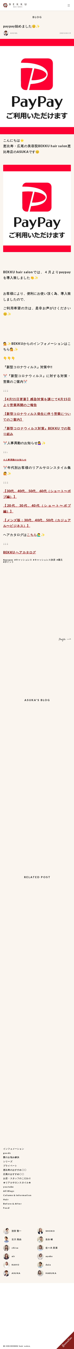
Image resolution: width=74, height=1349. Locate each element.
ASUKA (13, 33)
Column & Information (17, 1195)
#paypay (8, 559)
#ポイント (8, 562)
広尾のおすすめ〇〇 (13, 1174)
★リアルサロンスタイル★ (17, 1182)
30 (9, 491)
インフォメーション (13, 1148)
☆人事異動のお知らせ (14, 459)
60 (41, 491)
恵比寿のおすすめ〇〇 (14, 1170)
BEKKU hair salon (20, 1346)
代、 (14, 491)
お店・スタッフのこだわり (17, 1178)
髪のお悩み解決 (11, 1157)
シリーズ (7, 1161)
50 (30, 491)
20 (9, 505)
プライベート (10, 1165)
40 (19, 491)
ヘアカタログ (26, 552)
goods (7, 1153)
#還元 (60, 559)
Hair (6, 1199)
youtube (8, 1186)
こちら (32, 535)
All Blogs (8, 1191)
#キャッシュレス (23, 559)
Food (6, 1208)
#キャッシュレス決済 (44, 559)
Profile (62, 639)
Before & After (12, 1203)
